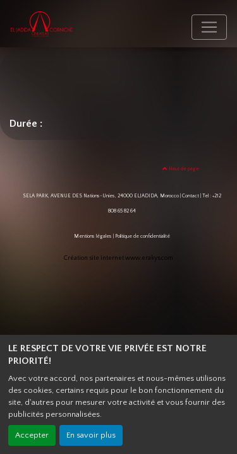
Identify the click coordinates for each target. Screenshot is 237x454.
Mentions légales (93, 236)
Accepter (32, 435)
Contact (190, 196)
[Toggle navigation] (209, 27)
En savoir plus (91, 435)
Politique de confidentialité (142, 236)
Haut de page (180, 169)
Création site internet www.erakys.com (118, 258)
